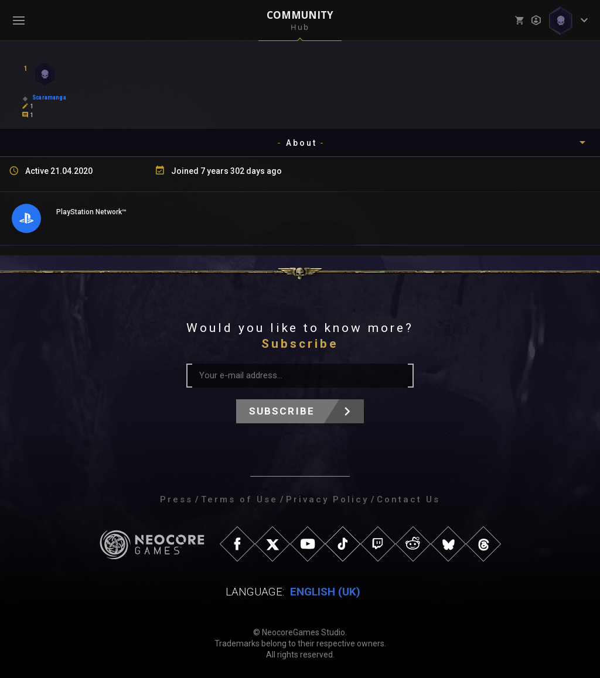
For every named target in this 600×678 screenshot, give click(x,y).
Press (176, 499)
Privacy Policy (327, 499)
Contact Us (408, 499)
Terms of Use (239, 499)
